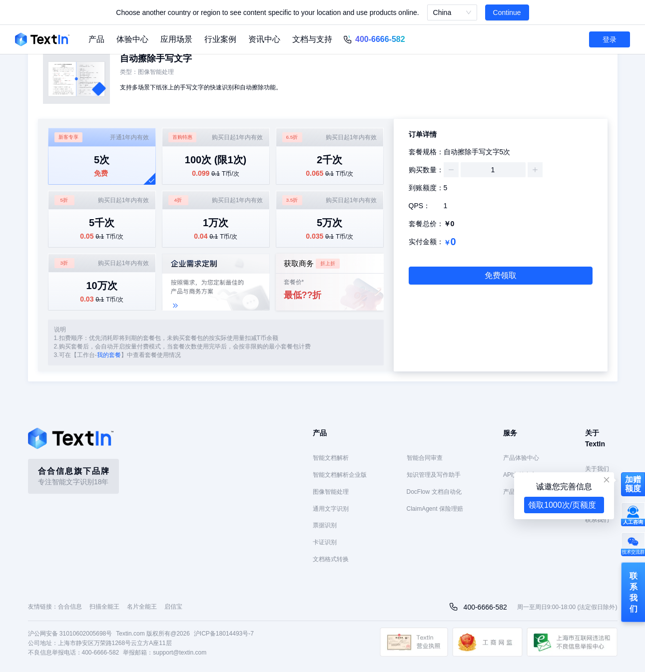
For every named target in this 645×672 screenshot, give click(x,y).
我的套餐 (109, 354)
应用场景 (176, 39)
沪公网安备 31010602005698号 (70, 633)
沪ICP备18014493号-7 (224, 633)
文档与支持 (312, 39)
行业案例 (220, 39)
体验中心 (132, 39)
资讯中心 (264, 39)
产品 (96, 39)
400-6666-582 (380, 39)
